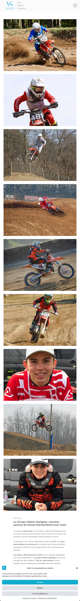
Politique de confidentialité (47, 598)
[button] (77, 568)
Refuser (40, 588)
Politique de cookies (29, 598)
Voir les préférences (40, 593)
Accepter (40, 582)
